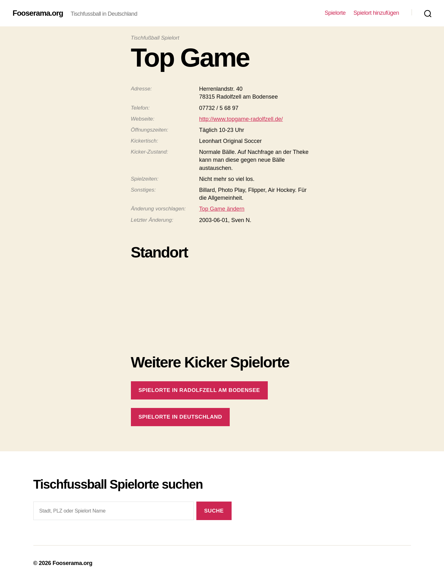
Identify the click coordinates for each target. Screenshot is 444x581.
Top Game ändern (221, 209)
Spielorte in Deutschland (180, 417)
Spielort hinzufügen (376, 13)
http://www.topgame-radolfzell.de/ (241, 119)
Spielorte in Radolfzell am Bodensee (199, 390)
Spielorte (335, 13)
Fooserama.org (38, 13)
